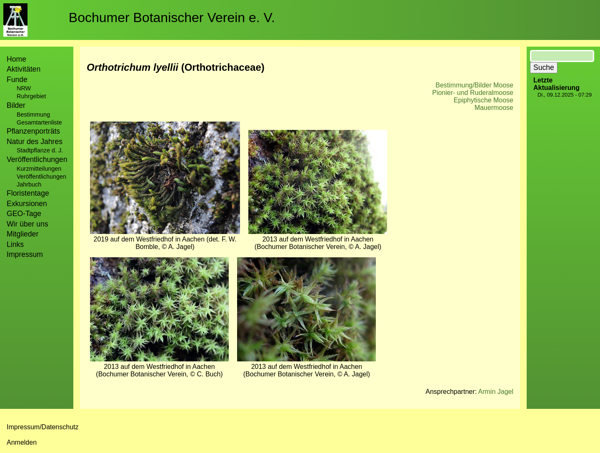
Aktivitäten (23, 69)
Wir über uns (27, 224)
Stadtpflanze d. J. (40, 150)
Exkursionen (27, 203)
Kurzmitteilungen (39, 168)
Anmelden (22, 442)
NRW (24, 88)
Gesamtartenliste (39, 122)
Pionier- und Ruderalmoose (472, 92)
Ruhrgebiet (31, 96)
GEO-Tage (24, 213)
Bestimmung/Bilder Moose (474, 85)
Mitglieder (22, 234)
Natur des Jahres (34, 141)
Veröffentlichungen (41, 176)
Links (15, 244)
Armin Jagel (495, 391)
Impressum (25, 254)
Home (16, 59)
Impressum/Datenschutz (43, 427)
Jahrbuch (29, 184)
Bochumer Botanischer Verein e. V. (172, 17)
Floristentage (28, 193)
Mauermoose (494, 107)
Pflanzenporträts (33, 131)
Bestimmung (33, 114)
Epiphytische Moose (483, 100)
